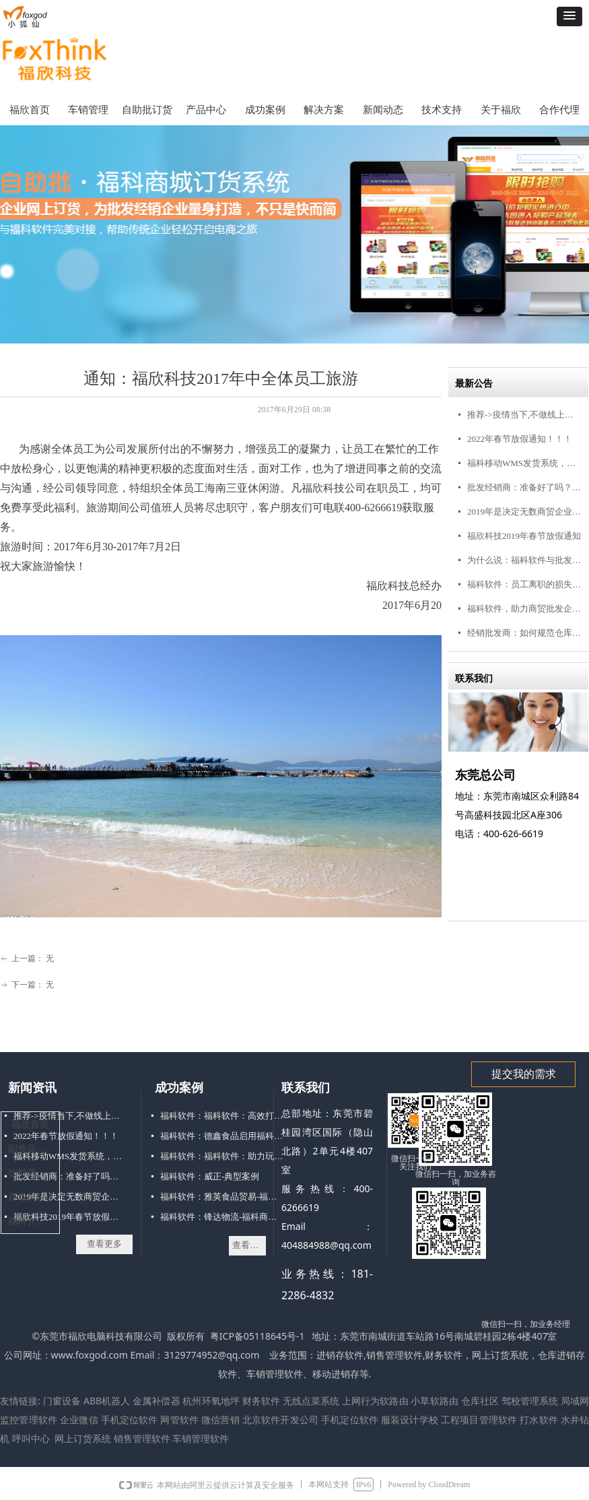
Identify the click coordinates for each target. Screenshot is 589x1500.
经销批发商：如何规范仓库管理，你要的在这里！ (524, 633)
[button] (569, 16)
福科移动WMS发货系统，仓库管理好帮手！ (524, 463)
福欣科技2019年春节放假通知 (524, 536)
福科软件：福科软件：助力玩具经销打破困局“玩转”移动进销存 (222, 1156)
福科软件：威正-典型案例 (209, 1176)
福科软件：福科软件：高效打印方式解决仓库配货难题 (222, 1116)
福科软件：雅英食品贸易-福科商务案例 (222, 1197)
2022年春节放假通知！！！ (519, 439)
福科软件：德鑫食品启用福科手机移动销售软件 (222, 1136)
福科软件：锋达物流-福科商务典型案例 (222, 1217)
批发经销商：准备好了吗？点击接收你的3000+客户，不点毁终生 (524, 487)
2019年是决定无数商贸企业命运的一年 (524, 512)
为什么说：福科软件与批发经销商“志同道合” (524, 560)
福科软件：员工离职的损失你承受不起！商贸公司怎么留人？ (524, 584)
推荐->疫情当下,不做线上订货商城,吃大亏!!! (524, 415)
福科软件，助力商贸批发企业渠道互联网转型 (524, 609)
